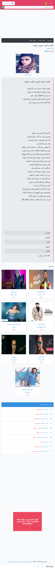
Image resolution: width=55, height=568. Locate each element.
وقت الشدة (47, 414)
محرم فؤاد (39, 432)
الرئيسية (49, 40)
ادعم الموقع (29, 561)
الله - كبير (47, 409)
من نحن (22, 561)
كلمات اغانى (41, 40)
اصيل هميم (38, 423)
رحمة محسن (37, 446)
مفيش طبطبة (46, 428)
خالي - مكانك (46, 423)
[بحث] (2, 7)
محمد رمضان (36, 428)
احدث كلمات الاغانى (46, 404)
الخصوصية (11, 561)
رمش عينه (47, 432)
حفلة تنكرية (46, 446)
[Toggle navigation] (51, 3)
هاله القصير (50, 48)
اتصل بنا (17, 561)
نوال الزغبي (39, 409)
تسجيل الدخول (8, 3)
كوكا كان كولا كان (45, 451)
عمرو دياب (42, 442)
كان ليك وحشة (46, 418)
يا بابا (48, 442)
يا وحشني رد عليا (45, 437)
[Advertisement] (27, 24)
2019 (49, 51)
